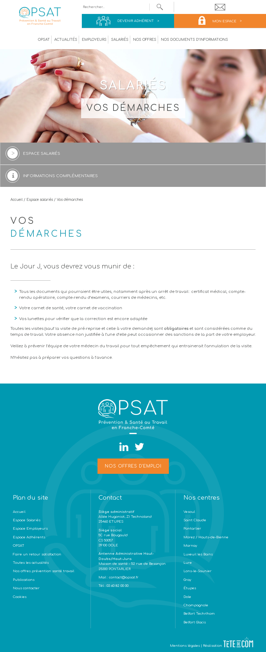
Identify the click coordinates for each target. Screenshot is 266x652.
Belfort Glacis (194, 622)
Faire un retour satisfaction (37, 554)
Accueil (16, 200)
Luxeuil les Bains (198, 554)
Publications (23, 580)
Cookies (19, 597)
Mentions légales (185, 645)
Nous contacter (26, 588)
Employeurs (94, 39)
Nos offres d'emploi (133, 466)
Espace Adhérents (29, 537)
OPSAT (44, 39)
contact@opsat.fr (124, 577)
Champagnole (195, 605)
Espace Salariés (26, 520)
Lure (187, 562)
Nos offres (144, 39)
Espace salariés (39, 200)
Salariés (119, 39)
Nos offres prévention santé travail (43, 571)
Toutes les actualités (31, 562)
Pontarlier (192, 528)
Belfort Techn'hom (199, 613)
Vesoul (189, 512)
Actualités (65, 39)
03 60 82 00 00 (116, 585)
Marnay (190, 545)
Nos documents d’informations (194, 39)
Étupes (189, 588)
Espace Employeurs (30, 528)
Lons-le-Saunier (197, 571)
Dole (187, 597)
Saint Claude (194, 520)
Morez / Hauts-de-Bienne (205, 537)
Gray (187, 580)
